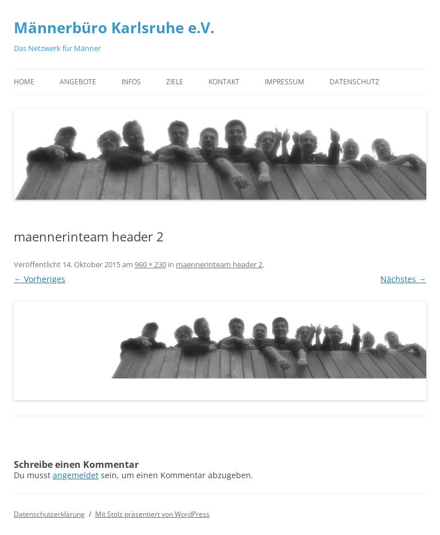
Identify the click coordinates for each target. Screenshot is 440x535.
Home (24, 82)
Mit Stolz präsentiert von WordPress (152, 514)
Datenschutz (354, 82)
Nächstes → (403, 279)
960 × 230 (150, 264)
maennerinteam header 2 (219, 264)
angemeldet (76, 475)
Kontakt (224, 82)
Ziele (174, 82)
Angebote (78, 82)
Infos (131, 82)
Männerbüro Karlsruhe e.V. (114, 27)
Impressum (284, 82)
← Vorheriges (39, 279)
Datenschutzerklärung (49, 514)
